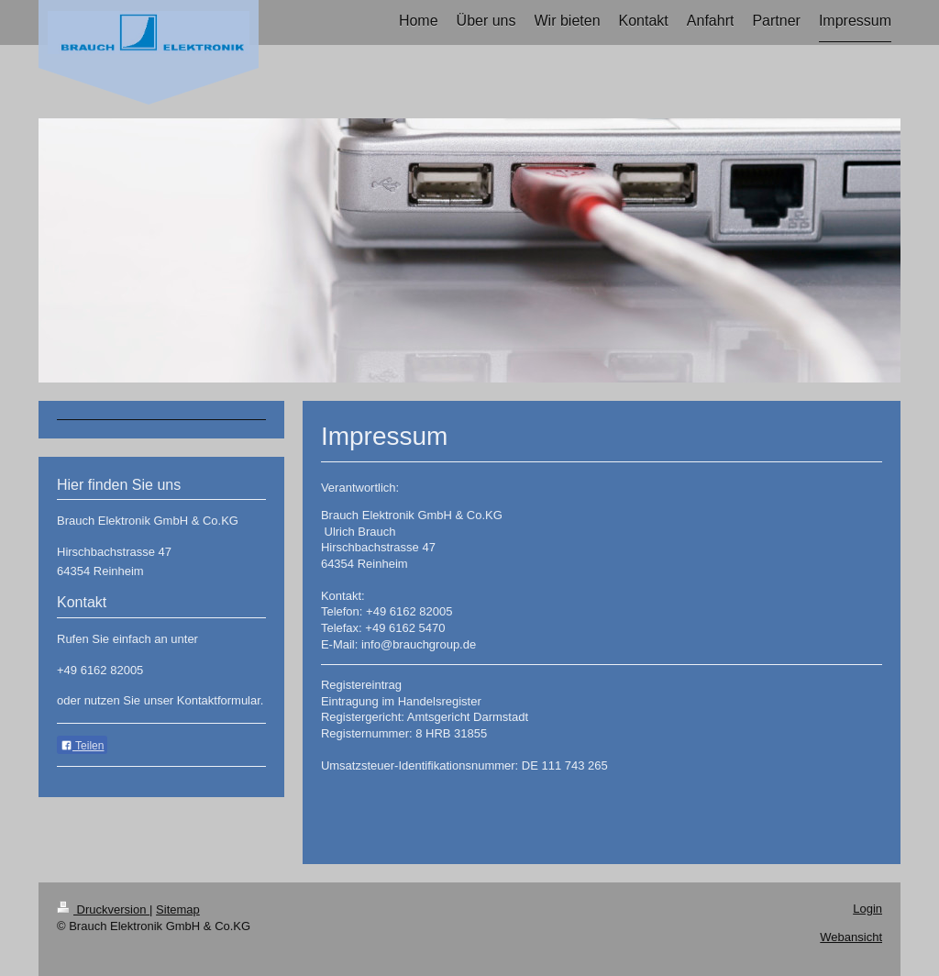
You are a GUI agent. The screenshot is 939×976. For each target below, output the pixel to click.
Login (867, 908)
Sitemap (178, 909)
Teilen (82, 745)
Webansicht (851, 937)
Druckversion (103, 909)
